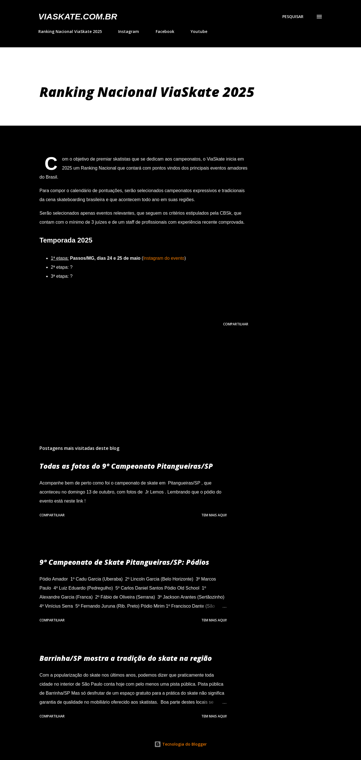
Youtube (199, 31)
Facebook (165, 31)
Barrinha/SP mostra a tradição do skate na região (125, 658)
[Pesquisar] (292, 16)
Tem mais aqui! (214, 515)
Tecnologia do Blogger (180, 744)
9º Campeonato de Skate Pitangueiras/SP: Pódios (124, 562)
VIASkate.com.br (77, 16)
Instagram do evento (163, 258)
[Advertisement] (134, 374)
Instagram (128, 31)
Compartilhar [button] (235, 324)
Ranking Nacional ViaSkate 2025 (70, 31)
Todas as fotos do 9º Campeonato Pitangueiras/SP (126, 466)
